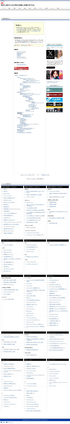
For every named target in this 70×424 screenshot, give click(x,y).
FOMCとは (6, 191)
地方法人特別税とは (23, 119)
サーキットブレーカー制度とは (9, 395)
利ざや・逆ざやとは (52, 369)
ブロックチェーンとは (30, 308)
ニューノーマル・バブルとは (31, 385)
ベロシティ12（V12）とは (54, 280)
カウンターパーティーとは (8, 381)
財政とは (18, 77)
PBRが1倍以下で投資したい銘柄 (9, 351)
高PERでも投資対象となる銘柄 (9, 344)
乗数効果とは (28, 110)
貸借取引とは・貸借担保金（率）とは (33, 366)
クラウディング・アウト (30, 111)
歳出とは (21, 84)
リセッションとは (52, 375)
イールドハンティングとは (8, 366)
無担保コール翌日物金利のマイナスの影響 (33, 194)
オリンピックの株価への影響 (9, 299)
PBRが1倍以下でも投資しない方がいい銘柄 (11, 349)
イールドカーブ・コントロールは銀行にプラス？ (35, 234)
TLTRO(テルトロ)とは (7, 200)
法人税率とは (22, 121)
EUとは (50, 277)
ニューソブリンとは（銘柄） (31, 383)
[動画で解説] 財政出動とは (21, 64)
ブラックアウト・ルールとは (9, 268)
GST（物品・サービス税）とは (54, 284)
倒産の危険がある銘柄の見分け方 (32, 349)
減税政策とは (28, 100)
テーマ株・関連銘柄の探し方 (54, 345)
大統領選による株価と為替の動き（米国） (11, 289)
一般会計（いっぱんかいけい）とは (29, 79)
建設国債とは (30, 98)
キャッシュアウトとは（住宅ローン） (33, 319)
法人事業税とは (22, 118)
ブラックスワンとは (30, 399)
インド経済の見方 (52, 282)
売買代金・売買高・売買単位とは (32, 390)
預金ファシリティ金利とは (31, 227)
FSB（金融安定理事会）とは (9, 262)
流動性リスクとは (52, 380)
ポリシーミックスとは (21, 56)
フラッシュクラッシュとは (31, 401)
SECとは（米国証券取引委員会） (9, 368)
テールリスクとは (29, 372)
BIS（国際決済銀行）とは (8, 256)
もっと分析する (33, 178)
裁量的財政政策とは (26, 96)
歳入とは (21, 83)
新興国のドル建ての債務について (55, 295)
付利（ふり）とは (29, 202)
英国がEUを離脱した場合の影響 (55, 304)
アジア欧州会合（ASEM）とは (54, 320)
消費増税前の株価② (52, 204)
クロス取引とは (52, 336)
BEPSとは (28, 297)
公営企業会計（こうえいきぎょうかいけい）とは (31, 82)
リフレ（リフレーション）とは (9, 226)
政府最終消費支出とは (27, 85)
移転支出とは (25, 87)
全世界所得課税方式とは (27, 116)
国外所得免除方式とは (27, 115)
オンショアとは (29, 285)
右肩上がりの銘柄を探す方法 (31, 354)
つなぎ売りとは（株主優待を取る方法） (56, 334)
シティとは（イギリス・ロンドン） (55, 299)
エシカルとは (28, 277)
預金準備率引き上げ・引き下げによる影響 (11, 224)
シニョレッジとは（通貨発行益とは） (10, 213)
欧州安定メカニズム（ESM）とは (32, 256)
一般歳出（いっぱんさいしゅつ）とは (32, 80)
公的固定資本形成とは (27, 86)
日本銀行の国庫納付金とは (8, 215)
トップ (38, 174)
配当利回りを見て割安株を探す (31, 336)
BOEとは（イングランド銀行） (26, 174)
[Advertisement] (7, 42)
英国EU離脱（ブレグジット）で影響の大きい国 (57, 308)
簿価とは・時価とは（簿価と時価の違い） (33, 410)
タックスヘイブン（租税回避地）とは (33, 287)
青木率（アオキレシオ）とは (9, 284)
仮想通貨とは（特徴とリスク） (31, 304)
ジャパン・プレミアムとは (31, 261)
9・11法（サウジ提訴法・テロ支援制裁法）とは (57, 244)
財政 (18, 41)
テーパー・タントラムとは (31, 370)
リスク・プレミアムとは (53, 373)
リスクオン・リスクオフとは (54, 371)
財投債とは (19, 54)
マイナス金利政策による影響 (31, 207)
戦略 (58, 8)
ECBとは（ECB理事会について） (10, 197)
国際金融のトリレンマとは (8, 254)
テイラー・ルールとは (30, 196)
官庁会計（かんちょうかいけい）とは (26, 78)
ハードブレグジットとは (53, 314)
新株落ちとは (6, 399)
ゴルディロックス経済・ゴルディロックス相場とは (13, 390)
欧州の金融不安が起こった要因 (31, 222)
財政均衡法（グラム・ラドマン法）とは (24, 129)
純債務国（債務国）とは (53, 325)
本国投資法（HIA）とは (32, 104)
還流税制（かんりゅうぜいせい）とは (26, 114)
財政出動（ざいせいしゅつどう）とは (26, 93)
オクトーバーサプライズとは (9, 291)
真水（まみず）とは (7, 270)
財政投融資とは (20, 53)
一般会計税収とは (7, 211)
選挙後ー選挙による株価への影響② (10, 282)
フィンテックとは (29, 306)
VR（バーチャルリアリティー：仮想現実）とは (34, 324)
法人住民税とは (22, 120)
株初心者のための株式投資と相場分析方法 (18, 4)
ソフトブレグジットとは (53, 316)
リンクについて (10, 422)
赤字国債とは (30, 99)
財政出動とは (6, 204)
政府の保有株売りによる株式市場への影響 (56, 217)
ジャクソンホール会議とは (8, 244)
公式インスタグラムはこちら (52, 82)
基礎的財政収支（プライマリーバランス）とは (12, 208)
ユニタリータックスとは (21, 126)
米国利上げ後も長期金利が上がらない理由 (56, 196)
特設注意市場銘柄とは (30, 378)
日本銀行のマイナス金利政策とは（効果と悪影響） (35, 210)
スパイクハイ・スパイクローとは (9, 404)
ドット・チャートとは (7, 195)
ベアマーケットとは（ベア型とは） (32, 406)
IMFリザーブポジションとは (9, 230)
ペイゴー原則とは (20, 131)
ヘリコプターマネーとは (21, 51)
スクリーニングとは (7, 334)
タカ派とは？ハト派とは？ (31, 368)
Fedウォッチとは (7, 193)
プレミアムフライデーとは (31, 302)
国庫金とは (22, 88)
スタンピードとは (7, 401)
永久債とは (19, 55)
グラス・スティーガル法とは (31, 244)
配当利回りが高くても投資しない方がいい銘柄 (34, 342)
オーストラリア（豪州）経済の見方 (55, 286)
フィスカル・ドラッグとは (27, 95)
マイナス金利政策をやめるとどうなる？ (33, 220)
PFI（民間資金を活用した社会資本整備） (24, 132)
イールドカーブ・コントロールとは (32, 232)
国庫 (23, 41)
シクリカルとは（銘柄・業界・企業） (10, 397)
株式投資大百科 (24, 45)
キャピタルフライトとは (8, 385)
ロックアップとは (52, 385)
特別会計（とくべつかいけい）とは (29, 81)
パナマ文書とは (29, 293)
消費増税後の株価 (52, 206)
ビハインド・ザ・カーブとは (54, 191)
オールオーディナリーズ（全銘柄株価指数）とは (58, 288)
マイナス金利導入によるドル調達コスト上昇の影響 (35, 215)
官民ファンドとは (29, 315)
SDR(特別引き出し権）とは (8, 228)
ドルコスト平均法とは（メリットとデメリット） (58, 343)
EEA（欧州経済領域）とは (54, 318)
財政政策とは (19, 92)
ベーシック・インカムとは (31, 317)
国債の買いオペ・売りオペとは (9, 219)
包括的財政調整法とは (21, 130)
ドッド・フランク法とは (30, 249)
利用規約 (3, 422)
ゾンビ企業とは (6, 406)
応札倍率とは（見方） (7, 376)
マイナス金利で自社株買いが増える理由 (33, 217)
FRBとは (5, 189)
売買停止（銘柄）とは (30, 393)
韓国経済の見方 (52, 293)
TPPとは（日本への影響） (31, 295)
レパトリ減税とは (31, 101)
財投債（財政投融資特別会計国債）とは (27, 128)
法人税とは (19, 117)
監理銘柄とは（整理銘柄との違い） (10, 383)
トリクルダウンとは (30, 313)
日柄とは (28, 395)
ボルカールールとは (30, 251)
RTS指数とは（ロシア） (53, 291)
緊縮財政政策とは (20, 112)
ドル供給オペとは (7, 217)
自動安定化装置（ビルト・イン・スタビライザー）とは (30, 94)
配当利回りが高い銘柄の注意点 (31, 344)
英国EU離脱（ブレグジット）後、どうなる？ (57, 306)
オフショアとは (29, 283)
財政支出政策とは (29, 97)
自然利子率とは (6, 266)
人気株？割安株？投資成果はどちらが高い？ (11, 336)
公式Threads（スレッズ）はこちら (53, 81)
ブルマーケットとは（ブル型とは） (32, 404)
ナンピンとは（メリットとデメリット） (56, 341)
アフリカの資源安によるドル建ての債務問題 (57, 297)
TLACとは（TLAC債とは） (8, 264)
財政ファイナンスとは (21, 52)
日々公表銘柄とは (29, 397)
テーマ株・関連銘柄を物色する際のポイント (57, 347)
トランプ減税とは (31, 109)
